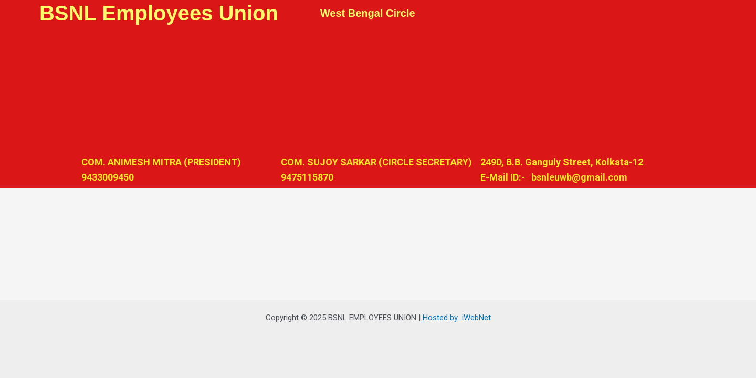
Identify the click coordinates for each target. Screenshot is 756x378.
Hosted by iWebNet (457, 317)
